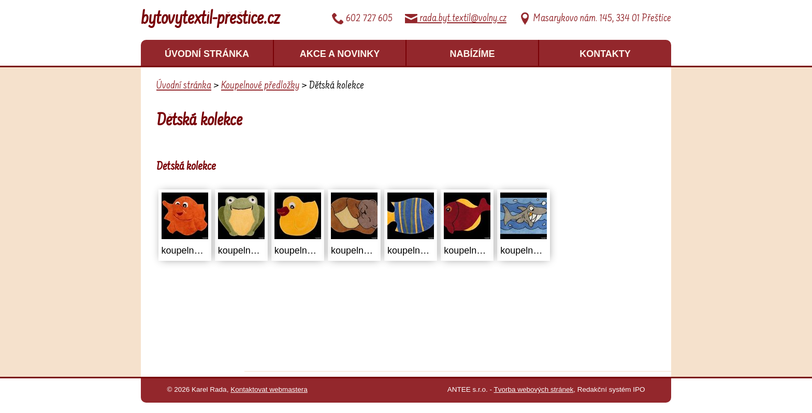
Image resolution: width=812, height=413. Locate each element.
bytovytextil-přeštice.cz (210, 20)
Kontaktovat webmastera (269, 389)
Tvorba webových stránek (534, 389)
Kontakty (605, 54)
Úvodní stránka (207, 54)
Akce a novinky (340, 54)
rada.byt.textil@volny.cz (455, 18)
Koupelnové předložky (260, 86)
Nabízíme (472, 54)
